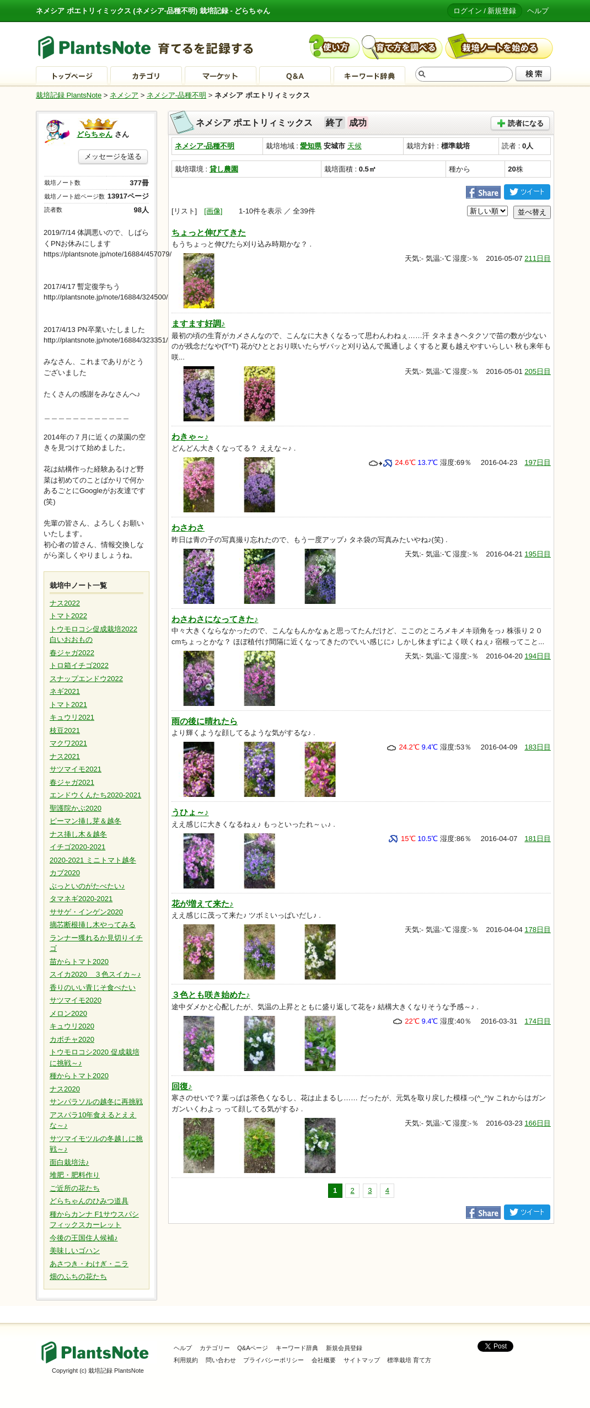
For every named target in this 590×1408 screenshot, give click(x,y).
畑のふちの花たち (78, 1276)
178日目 (537, 929)
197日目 (537, 462)
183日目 (537, 747)
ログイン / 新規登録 (485, 11)
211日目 (537, 258)
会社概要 (324, 1360)
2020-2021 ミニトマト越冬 (93, 860)
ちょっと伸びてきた (208, 232)
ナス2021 (65, 756)
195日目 (537, 554)
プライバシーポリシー (273, 1360)
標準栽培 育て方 (409, 1360)
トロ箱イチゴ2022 (79, 665)
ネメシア (124, 95)
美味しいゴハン (75, 1250)
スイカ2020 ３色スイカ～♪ (95, 974)
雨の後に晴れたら (204, 721)
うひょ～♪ (190, 812)
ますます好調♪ (198, 323)
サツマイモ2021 (75, 769)
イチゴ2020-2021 (77, 847)
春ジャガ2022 (72, 653)
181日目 (537, 838)
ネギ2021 (65, 691)
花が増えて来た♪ (202, 903)
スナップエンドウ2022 (86, 678)
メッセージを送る (113, 156)
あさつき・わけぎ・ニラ (89, 1264)
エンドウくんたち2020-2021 (95, 795)
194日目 (537, 656)
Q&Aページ (252, 1348)
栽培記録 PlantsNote (68, 95)
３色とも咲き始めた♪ (210, 994)
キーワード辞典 (297, 1348)
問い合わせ (221, 1360)
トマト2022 (68, 616)
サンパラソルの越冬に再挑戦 (96, 1102)
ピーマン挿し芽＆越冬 (85, 821)
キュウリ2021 (72, 717)
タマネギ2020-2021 (81, 899)
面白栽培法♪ (69, 1162)
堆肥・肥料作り (75, 1175)
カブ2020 (65, 873)
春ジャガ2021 (72, 782)
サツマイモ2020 (75, 1000)
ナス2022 (65, 603)
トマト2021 (68, 704)
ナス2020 (65, 1089)
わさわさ (188, 527)
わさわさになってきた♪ (215, 619)
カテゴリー (215, 1348)
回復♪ (181, 1086)
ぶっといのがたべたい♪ (87, 886)
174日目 (537, 1021)
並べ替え (532, 212)
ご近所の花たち (75, 1188)
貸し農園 (224, 169)
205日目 (537, 371)
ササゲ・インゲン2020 (86, 912)
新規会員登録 (344, 1348)
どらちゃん (94, 134)
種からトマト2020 (79, 1076)
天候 (354, 146)
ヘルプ (538, 11)
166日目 (537, 1123)
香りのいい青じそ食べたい (93, 987)
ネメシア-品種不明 (176, 95)
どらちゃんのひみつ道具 (89, 1201)
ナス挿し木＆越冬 (78, 834)
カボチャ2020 (72, 1039)
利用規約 (186, 1360)
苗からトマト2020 (79, 961)
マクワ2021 (68, 743)
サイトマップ (362, 1360)
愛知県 (310, 146)
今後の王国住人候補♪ (84, 1238)
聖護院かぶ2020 (75, 808)
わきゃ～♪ (190, 436)
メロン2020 (68, 1013)
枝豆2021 (65, 730)
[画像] (213, 211)
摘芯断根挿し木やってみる (93, 924)
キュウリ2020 (72, 1026)
